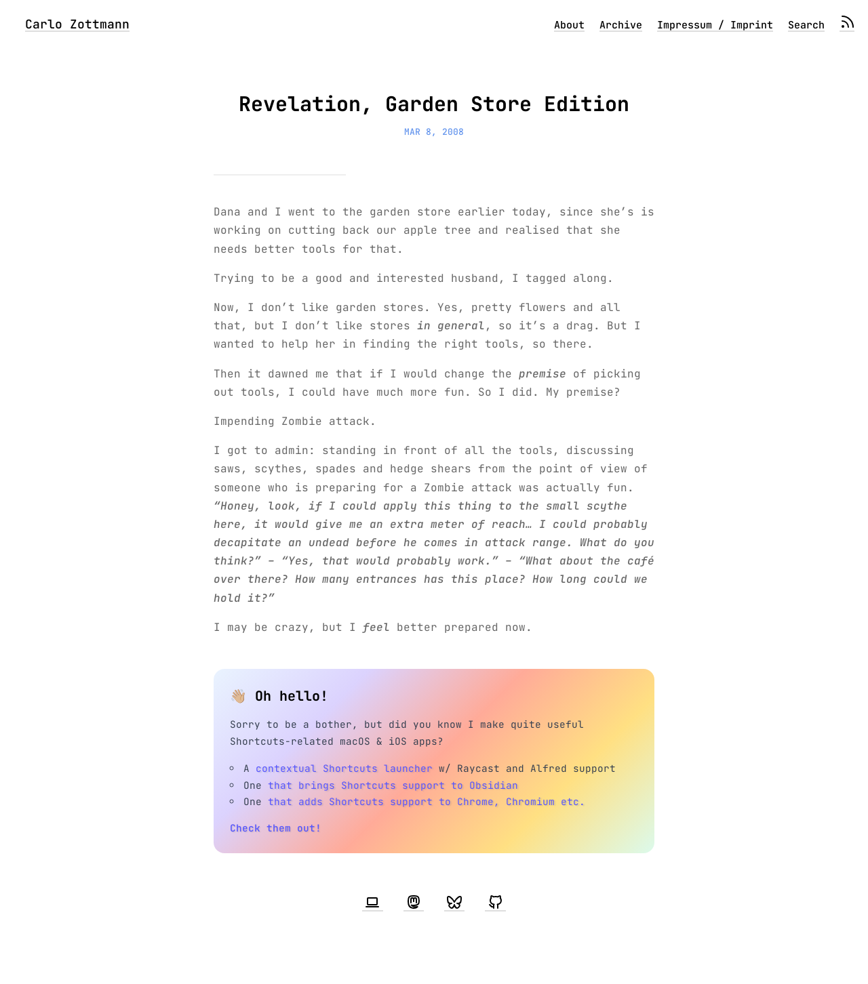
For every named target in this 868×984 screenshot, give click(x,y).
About (569, 25)
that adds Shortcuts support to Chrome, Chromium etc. (426, 801)
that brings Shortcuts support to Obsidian (393, 785)
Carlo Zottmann (77, 24)
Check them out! (275, 827)
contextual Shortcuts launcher (344, 768)
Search (806, 25)
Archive (620, 25)
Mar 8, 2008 (434, 132)
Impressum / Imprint (715, 25)
